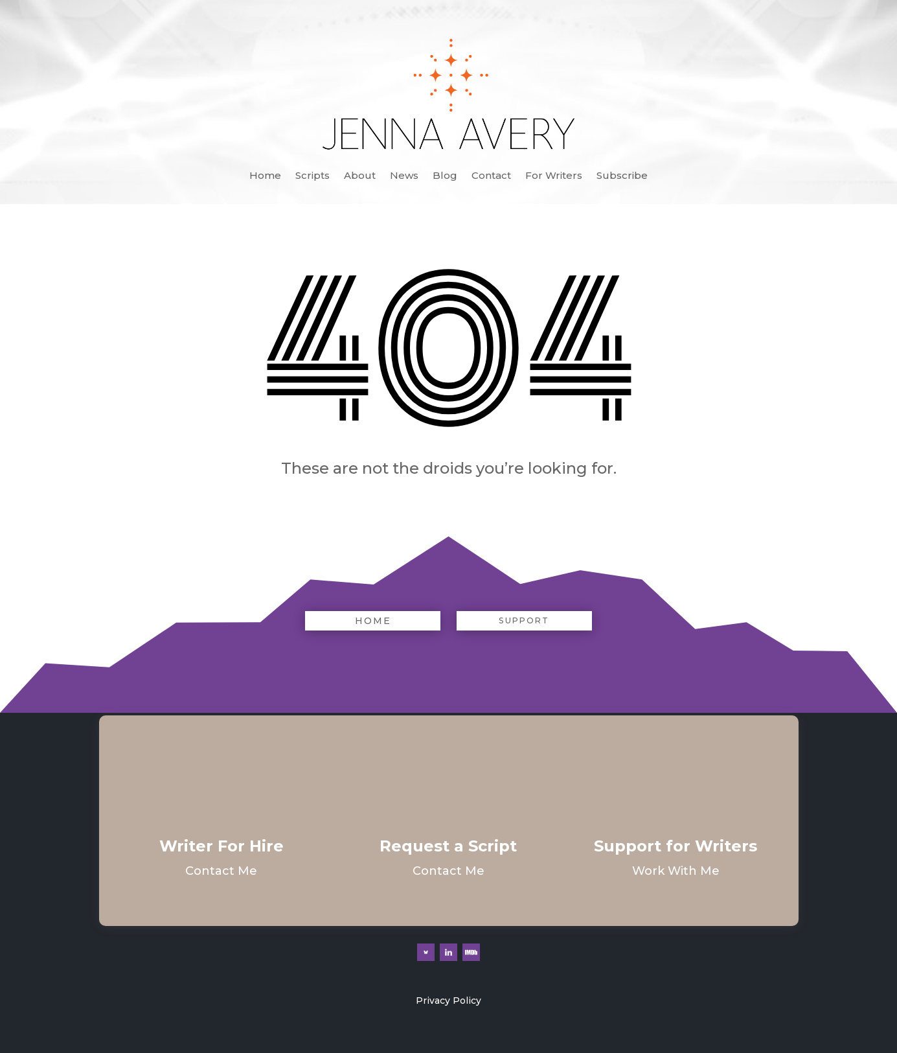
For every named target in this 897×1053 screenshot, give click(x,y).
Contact (491, 176)
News (404, 176)
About (360, 176)
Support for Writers (675, 846)
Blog (445, 176)
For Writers (553, 176)
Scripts (312, 176)
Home (265, 176)
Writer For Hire (221, 846)
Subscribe (622, 176)
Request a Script (448, 846)
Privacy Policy (448, 1000)
